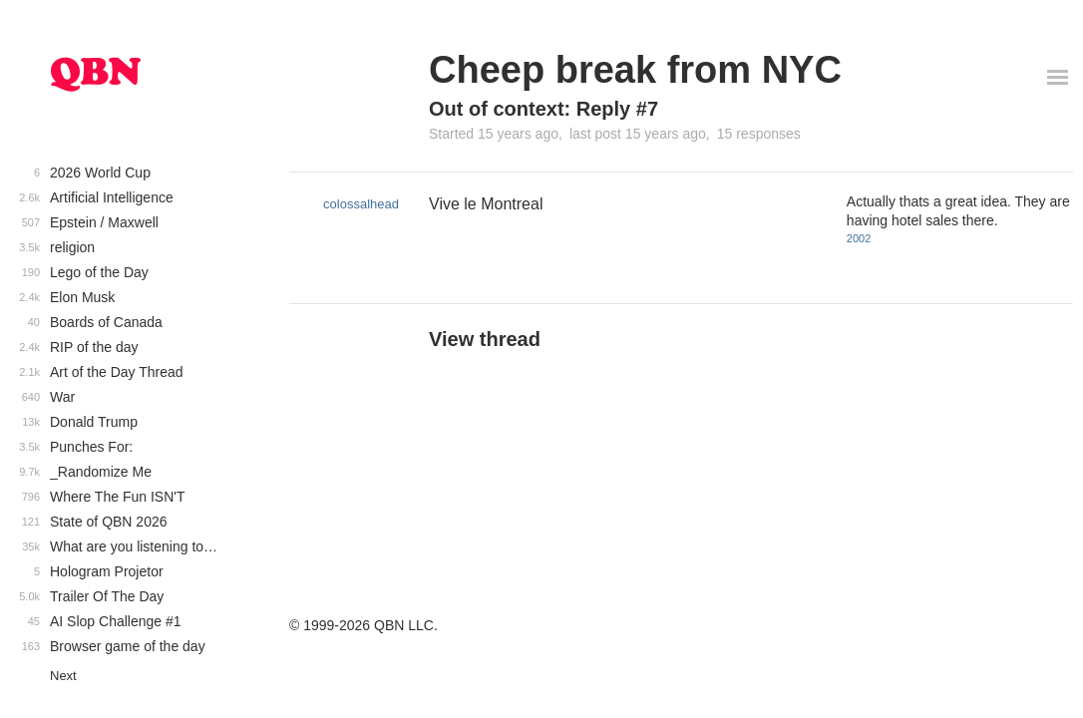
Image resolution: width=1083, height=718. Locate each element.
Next (63, 675)
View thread (485, 339)
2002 (859, 238)
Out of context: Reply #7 (543, 109)
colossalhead (361, 203)
